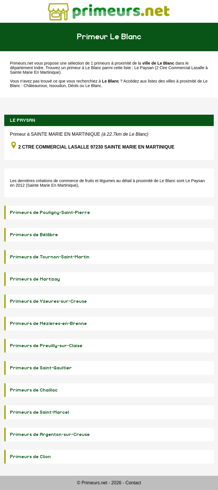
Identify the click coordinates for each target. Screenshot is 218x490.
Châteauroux (35, 85)
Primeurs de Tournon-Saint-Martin (49, 257)
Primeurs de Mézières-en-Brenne (48, 323)
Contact (133, 482)
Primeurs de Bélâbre (34, 234)
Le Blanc (93, 85)
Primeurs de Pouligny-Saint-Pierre (50, 212)
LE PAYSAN (22, 120)
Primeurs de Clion (30, 456)
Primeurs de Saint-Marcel (39, 412)
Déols (73, 85)
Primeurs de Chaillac (34, 390)
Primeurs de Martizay (35, 279)
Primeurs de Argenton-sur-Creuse (50, 434)
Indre (38, 67)
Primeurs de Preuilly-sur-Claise (46, 345)
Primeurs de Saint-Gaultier (41, 368)
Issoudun (57, 85)
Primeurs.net (21, 63)
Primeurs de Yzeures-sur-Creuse (48, 301)
